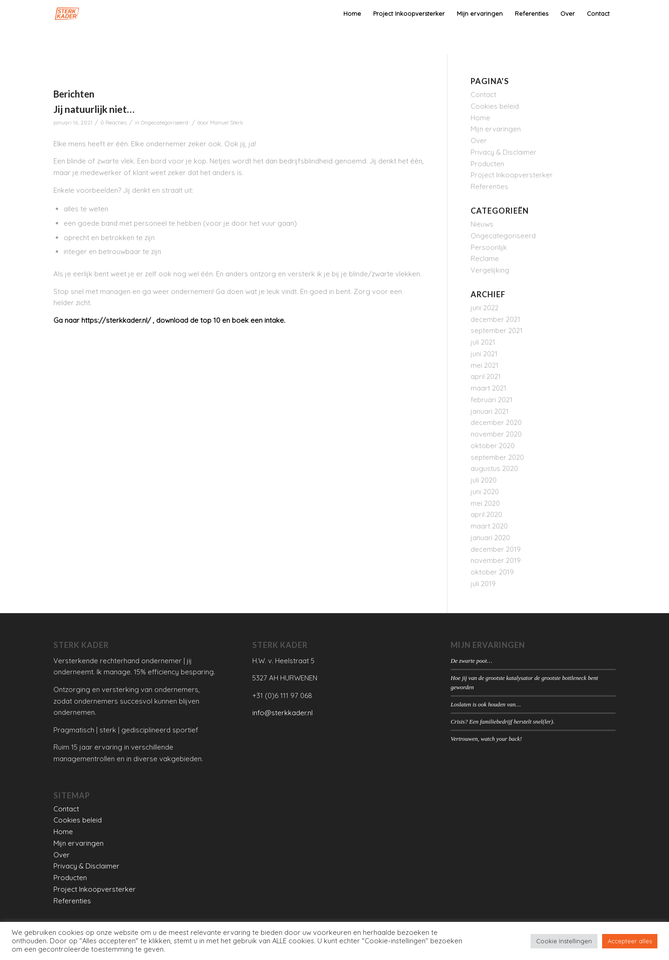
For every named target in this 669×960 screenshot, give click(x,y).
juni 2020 (485, 491)
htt (85, 320)
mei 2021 (484, 365)
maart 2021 (488, 388)
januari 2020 (490, 537)
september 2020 (497, 457)
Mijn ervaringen (496, 128)
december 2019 (496, 549)
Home (480, 117)
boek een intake (258, 320)
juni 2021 (484, 353)
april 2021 (486, 376)
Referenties (489, 186)
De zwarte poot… (471, 661)
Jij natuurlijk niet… (93, 109)
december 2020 (496, 422)
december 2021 (495, 319)
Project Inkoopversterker (512, 174)
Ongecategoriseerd (164, 122)
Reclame (485, 258)
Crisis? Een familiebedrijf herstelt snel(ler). (502, 721)
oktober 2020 (493, 445)
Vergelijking (490, 270)
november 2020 (496, 434)
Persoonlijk (489, 247)
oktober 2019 (492, 572)
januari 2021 (490, 411)
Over (479, 140)
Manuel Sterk (226, 122)
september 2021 (497, 330)
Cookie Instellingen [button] (564, 941)
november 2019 (496, 560)
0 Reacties (113, 122)
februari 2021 (491, 399)
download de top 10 (188, 320)
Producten (487, 163)
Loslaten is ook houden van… (486, 704)
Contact (483, 94)
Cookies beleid (495, 106)
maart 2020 (489, 526)
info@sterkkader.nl (282, 712)
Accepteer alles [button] (630, 941)
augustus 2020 (494, 468)
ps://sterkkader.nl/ (120, 320)
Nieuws (482, 224)
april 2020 (486, 514)
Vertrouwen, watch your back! (486, 739)
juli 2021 (483, 342)
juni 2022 (484, 307)
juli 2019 (483, 583)
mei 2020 (485, 503)
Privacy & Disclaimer (504, 152)
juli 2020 (484, 480)
